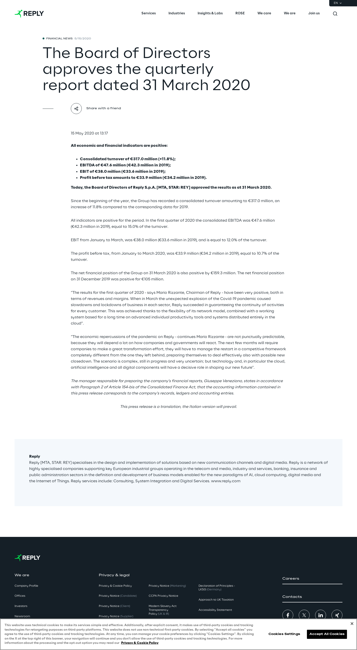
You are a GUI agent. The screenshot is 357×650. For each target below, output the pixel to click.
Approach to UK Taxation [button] (216, 599)
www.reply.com (225, 481)
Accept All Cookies (326, 634)
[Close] (352, 624)
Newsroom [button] (22, 616)
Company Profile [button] (26, 585)
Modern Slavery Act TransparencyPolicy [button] (162, 610)
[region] (178, 634)
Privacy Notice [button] (118, 595)
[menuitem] (148, 13)
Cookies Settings (284, 634)
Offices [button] (20, 595)
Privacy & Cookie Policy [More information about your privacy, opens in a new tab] (139, 643)
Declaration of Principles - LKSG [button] (217, 587)
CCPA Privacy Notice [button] (163, 595)
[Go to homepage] (29, 13)
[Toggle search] (335, 13)
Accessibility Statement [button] (215, 610)
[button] (312, 578)
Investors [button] (21, 606)
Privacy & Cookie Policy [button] (115, 585)
